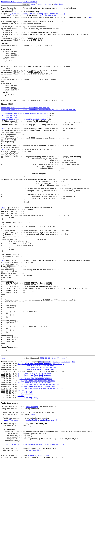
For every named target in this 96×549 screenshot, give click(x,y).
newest (63, 428)
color (44, 5)
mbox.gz (56, 433)
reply (20, 428)
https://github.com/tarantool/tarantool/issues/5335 (25, 129)
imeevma (21, 467)
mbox (33, 495)
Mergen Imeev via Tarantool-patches (34, 446)
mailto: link (35, 538)
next (3, 428)
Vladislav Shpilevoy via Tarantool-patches (40, 460)
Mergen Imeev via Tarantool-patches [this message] (41, 435)
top (73, 433)
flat (41, 433)
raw (89, 20)
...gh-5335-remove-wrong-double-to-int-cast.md (24, 135)
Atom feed (62, 5)
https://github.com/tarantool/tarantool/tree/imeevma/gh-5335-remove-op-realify (38, 131)
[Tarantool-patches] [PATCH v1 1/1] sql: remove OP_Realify (37, 16)
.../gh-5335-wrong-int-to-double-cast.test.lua (24, 142)
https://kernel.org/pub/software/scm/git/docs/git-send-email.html (34, 531)
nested (47, 433)
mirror (52, 5)
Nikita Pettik (26, 469)
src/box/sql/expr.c (11, 138)
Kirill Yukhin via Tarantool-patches (37, 437)
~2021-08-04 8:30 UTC (49, 428)
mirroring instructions (39, 544)
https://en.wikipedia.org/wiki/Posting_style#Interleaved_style (32, 502)
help (37, 5)
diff (3, 154)
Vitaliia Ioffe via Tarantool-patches (39, 440)
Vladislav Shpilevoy (29, 476)
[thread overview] (48, 18)
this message (32, 486)
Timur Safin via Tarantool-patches (36, 453)
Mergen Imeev (27, 471)
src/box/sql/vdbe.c (11, 140)
